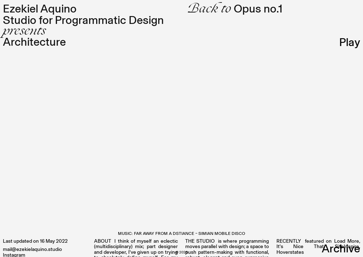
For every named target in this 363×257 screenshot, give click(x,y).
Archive (341, 248)
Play (349, 42)
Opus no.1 (234, 8)
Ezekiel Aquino (40, 8)
